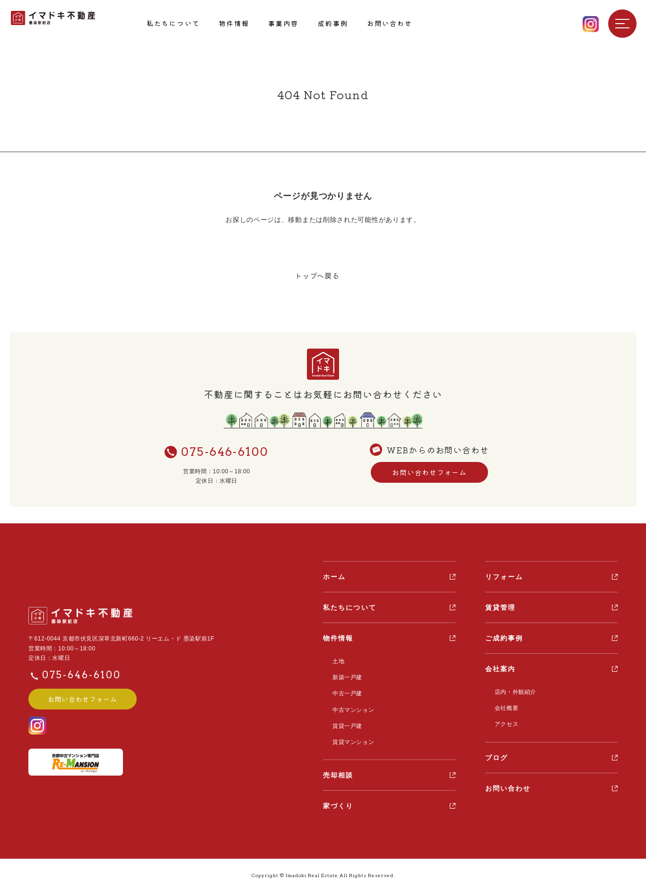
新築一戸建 (345, 677)
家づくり (338, 802)
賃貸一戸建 (345, 723)
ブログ (496, 756)
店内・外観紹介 (513, 692)
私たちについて (349, 608)
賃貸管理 (500, 608)
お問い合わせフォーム (429, 473)
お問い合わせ (508, 786)
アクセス (504, 723)
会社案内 (500, 670)
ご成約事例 (504, 639)
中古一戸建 (345, 692)
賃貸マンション (351, 738)
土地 (336, 661)
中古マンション (351, 707)
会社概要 (504, 708)
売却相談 (338, 771)
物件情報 (338, 639)
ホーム (334, 577)
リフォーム (504, 577)
